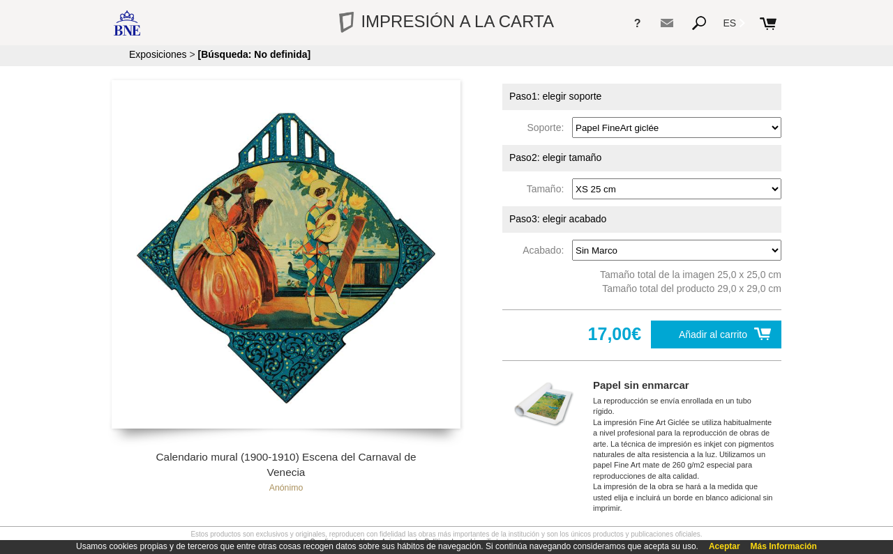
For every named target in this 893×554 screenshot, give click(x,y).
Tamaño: (548, 188)
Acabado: (546, 250)
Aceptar (724, 546)
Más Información (784, 546)
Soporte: (548, 127)
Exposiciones (158, 54)
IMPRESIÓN (446, 21)
